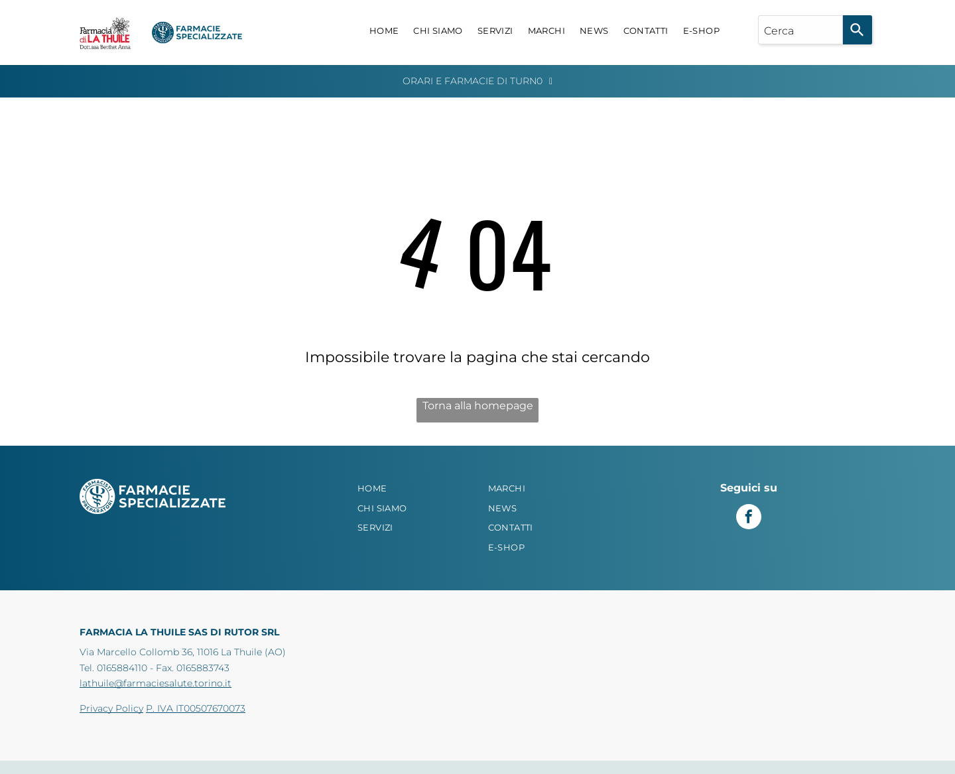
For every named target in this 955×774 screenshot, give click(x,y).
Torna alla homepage (477, 405)
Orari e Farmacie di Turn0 (472, 81)
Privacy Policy (111, 708)
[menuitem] (384, 31)
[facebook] (748, 518)
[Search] (857, 29)
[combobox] (800, 29)
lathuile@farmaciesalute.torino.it (155, 683)
